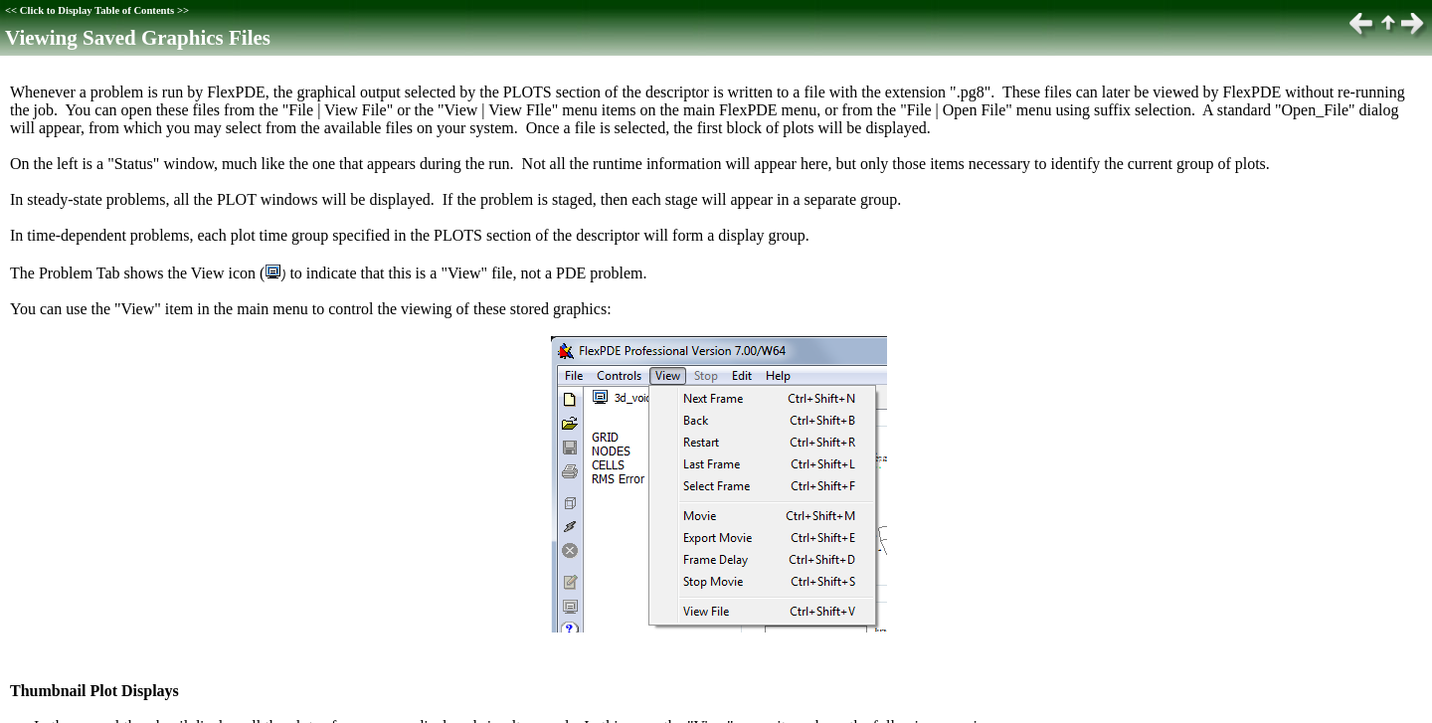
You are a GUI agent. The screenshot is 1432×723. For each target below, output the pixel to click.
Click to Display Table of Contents (97, 10)
